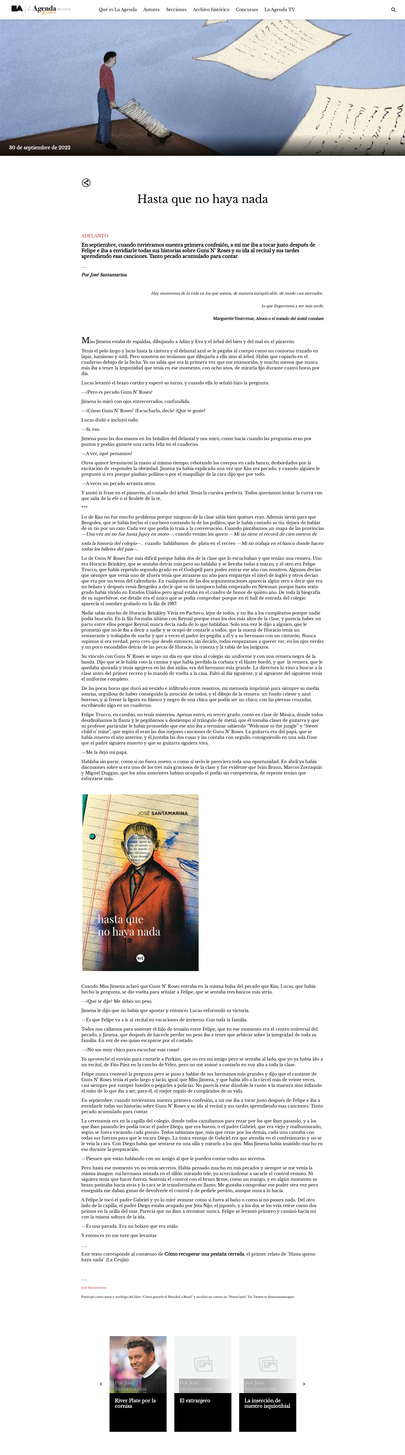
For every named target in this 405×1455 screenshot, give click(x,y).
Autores (151, 9)
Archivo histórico (211, 9)
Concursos (247, 9)
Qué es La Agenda (118, 9)
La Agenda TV (279, 9)
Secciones (176, 9)
